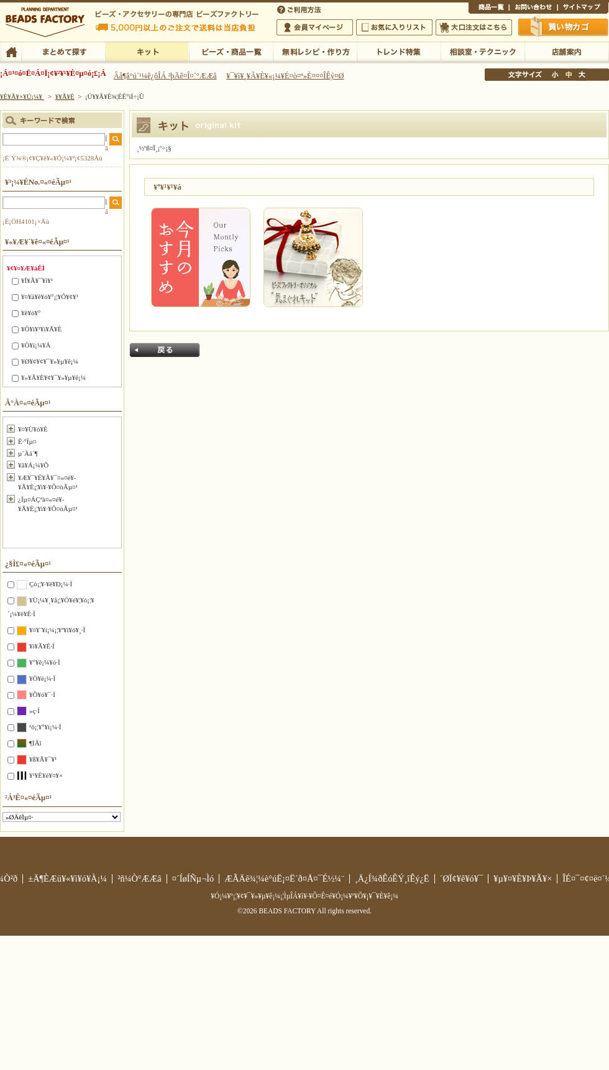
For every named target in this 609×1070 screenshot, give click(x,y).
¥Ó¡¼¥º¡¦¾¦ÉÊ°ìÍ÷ (231, 51)
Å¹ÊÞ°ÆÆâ (566, 51)
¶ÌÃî (35, 743)
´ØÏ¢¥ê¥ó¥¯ (461, 878)
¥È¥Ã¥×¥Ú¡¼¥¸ (22, 96)
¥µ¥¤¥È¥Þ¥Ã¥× (582, 9)
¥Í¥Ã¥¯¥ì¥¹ (37, 280)
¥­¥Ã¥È (147, 51)
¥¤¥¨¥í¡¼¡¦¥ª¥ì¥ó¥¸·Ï (57, 630)
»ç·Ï (34, 710)
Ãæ (569, 74)
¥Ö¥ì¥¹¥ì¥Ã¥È (41, 329)
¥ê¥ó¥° (30, 312)
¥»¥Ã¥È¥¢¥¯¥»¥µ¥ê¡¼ (53, 377)
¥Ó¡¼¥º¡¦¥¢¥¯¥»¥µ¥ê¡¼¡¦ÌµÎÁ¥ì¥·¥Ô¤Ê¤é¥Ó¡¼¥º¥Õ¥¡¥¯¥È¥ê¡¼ (304, 896)
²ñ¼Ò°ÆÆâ (139, 878)
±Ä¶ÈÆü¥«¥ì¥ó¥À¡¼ (67, 878)
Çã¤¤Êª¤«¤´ (563, 27)
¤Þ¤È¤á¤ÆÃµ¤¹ (63, 51)
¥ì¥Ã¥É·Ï (42, 646)
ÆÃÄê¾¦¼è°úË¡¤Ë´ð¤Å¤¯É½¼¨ (284, 878)
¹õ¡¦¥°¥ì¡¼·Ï (45, 727)
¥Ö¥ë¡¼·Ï (42, 678)
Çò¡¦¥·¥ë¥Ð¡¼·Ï (50, 584)
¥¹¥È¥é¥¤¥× (46, 775)
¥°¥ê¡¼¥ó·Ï (44, 662)
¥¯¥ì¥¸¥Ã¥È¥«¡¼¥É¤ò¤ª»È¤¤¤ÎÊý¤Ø (285, 75)
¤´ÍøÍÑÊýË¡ (300, 9)
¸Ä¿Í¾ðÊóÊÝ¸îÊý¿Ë (392, 878)
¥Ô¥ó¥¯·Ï (42, 694)
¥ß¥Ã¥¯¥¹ (43, 759)
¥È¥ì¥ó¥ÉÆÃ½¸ (398, 51)
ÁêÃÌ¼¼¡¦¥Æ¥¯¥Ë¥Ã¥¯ (482, 51)
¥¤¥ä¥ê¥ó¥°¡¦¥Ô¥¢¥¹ (49, 296)
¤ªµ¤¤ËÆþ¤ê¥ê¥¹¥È (394, 27)
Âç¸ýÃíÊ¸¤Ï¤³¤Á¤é (474, 27)
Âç (582, 74)
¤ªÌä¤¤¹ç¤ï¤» (533, 9)
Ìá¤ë (164, 350)
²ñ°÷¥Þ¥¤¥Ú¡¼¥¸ (315, 27)
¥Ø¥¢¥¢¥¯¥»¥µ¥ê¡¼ (49, 361)
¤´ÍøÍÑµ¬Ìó (193, 878)
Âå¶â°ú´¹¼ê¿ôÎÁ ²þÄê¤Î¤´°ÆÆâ (165, 75)
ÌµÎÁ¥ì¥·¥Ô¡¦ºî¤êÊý (314, 51)
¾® (556, 74)
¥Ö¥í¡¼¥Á (35, 345)
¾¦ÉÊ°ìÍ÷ (489, 9)
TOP (11, 51)
